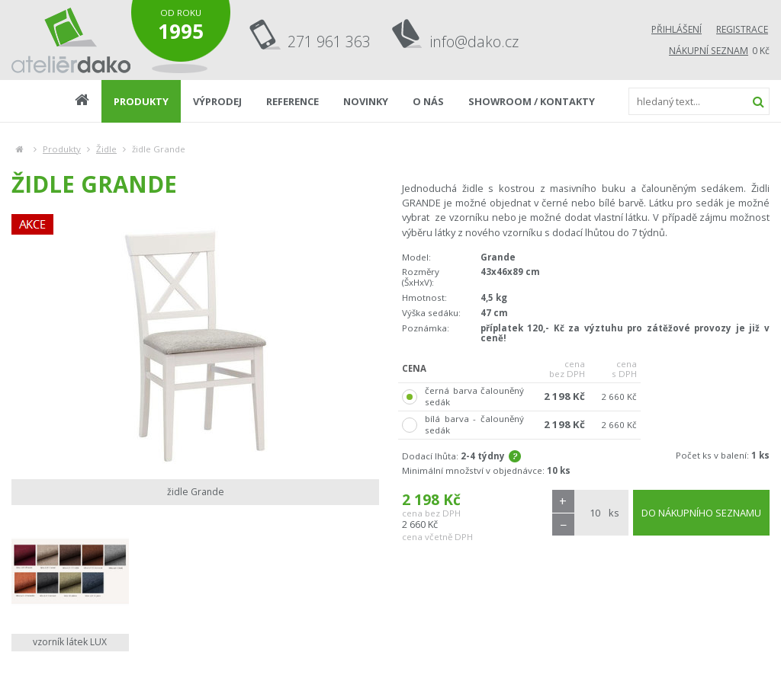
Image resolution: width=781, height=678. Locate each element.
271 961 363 (329, 41)
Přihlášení (676, 29)
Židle (106, 149)
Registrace (742, 29)
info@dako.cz (474, 41)
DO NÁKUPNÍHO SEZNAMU (701, 513)
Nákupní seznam (708, 50)
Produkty (62, 149)
